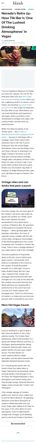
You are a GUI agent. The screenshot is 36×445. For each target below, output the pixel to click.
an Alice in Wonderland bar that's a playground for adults (18, 134)
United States (20, 9)
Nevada (31, 9)
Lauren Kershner (9, 41)
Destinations (7, 9)
